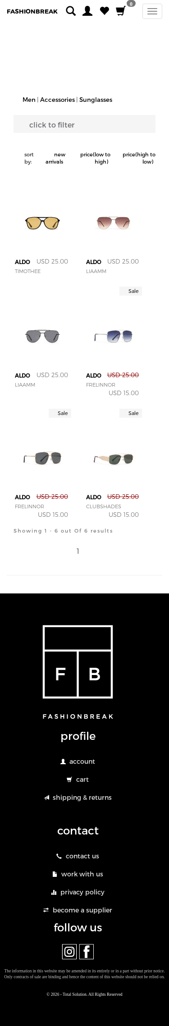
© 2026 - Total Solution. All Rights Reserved (84, 994)
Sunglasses (95, 99)
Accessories (57, 99)
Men (29, 99)
